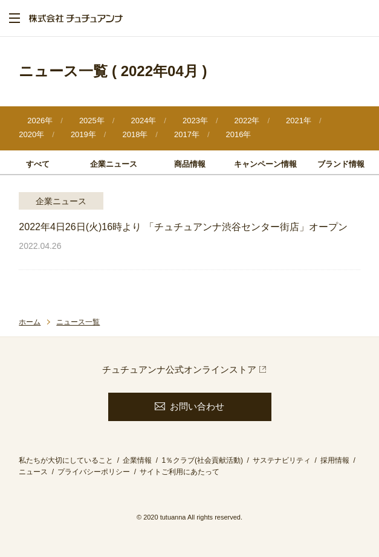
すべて (38, 164)
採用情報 (334, 460)
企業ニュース (113, 164)
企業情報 (137, 460)
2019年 (83, 134)
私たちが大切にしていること (66, 460)
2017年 (186, 134)
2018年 (134, 134)
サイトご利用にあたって (179, 472)
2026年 (40, 120)
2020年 (31, 134)
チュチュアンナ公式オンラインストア (179, 369)
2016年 (238, 134)
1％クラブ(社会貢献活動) (202, 460)
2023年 (195, 120)
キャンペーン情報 (265, 164)
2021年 (298, 120)
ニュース (33, 472)
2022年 (247, 120)
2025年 (92, 120)
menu (14, 18)
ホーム (29, 322)
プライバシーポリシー (93, 472)
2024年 (143, 120)
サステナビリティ (282, 460)
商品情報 (190, 164)
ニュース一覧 (78, 322)
